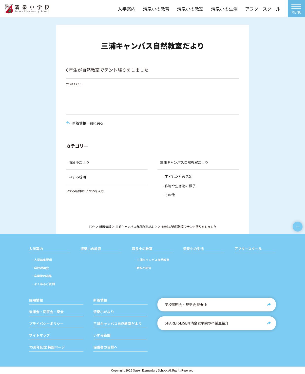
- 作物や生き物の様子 (179, 185)
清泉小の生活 (193, 248)
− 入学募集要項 (42, 259)
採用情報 (36, 300)
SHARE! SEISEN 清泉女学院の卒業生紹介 (197, 323)
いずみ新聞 (77, 176)
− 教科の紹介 (143, 268)
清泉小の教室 (142, 248)
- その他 (168, 194)
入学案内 (36, 248)
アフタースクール (248, 248)
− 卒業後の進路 (42, 276)
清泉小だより (79, 162)
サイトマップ (39, 335)
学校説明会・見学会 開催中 (186, 304)
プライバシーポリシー (46, 323)
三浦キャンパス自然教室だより (184, 162)
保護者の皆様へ (105, 347)
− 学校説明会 (40, 268)
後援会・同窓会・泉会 (46, 311)
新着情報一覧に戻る (87, 122)
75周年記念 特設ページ (47, 347)
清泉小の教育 (90, 248)
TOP (92, 226)
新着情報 (105, 226)
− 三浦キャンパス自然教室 (151, 259)
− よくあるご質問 (43, 284)
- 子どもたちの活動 (177, 176)
